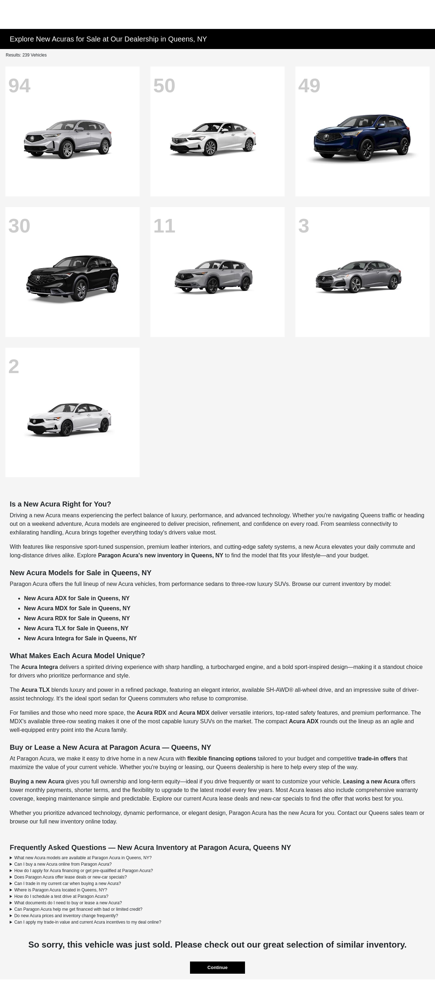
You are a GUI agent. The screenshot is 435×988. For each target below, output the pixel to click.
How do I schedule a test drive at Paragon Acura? (61, 896)
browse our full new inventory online (55, 821)
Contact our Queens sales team (378, 813)
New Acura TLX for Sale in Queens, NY (76, 628)
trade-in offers (377, 758)
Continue (218, 967)
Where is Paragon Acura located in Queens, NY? (60, 889)
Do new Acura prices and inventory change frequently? (66, 915)
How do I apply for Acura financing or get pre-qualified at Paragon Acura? (83, 870)
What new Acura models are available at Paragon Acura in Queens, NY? (83, 857)
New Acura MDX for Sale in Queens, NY (77, 608)
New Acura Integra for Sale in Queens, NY (80, 638)
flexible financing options (221, 758)
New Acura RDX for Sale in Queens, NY (77, 618)
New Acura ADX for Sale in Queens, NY (77, 598)
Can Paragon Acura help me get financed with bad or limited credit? (78, 909)
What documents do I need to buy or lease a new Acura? (68, 902)
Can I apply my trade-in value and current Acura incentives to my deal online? (87, 922)
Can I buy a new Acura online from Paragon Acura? (63, 864)
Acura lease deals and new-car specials (252, 799)
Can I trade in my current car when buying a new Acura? (67, 883)
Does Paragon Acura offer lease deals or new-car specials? (70, 877)
